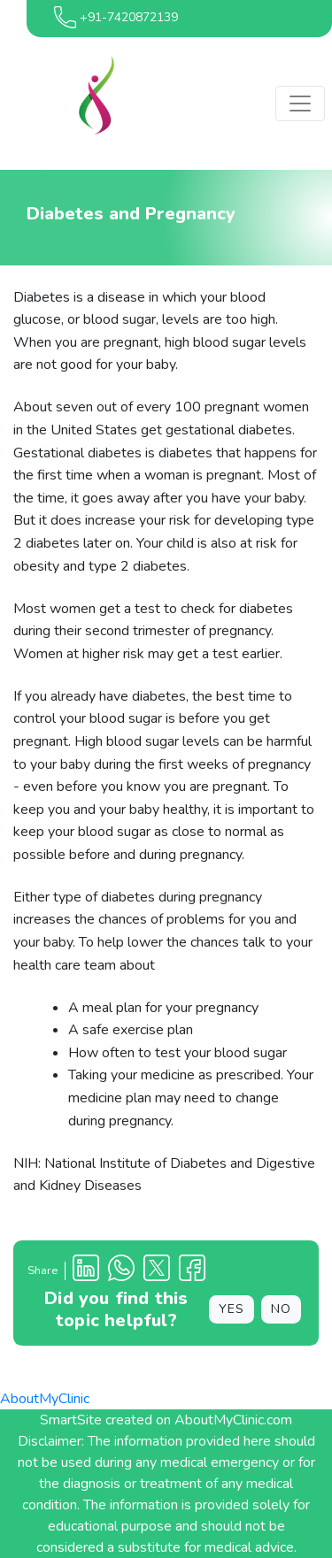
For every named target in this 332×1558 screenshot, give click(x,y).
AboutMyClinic (44, 1398)
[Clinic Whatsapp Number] (121, 1271)
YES (231, 1309)
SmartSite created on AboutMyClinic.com (166, 1420)
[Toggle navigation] (300, 103)
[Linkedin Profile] (86, 1271)
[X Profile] (156, 1271)
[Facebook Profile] (192, 1271)
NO (281, 1309)
